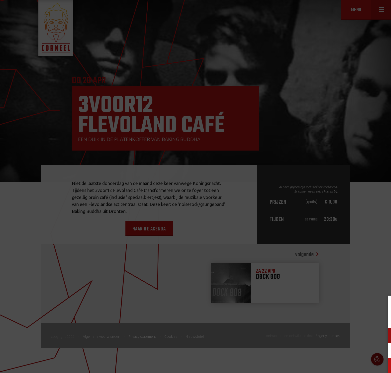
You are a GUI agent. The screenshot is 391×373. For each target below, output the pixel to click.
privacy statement (365, 319)
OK (383, 365)
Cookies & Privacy (330, 305)
